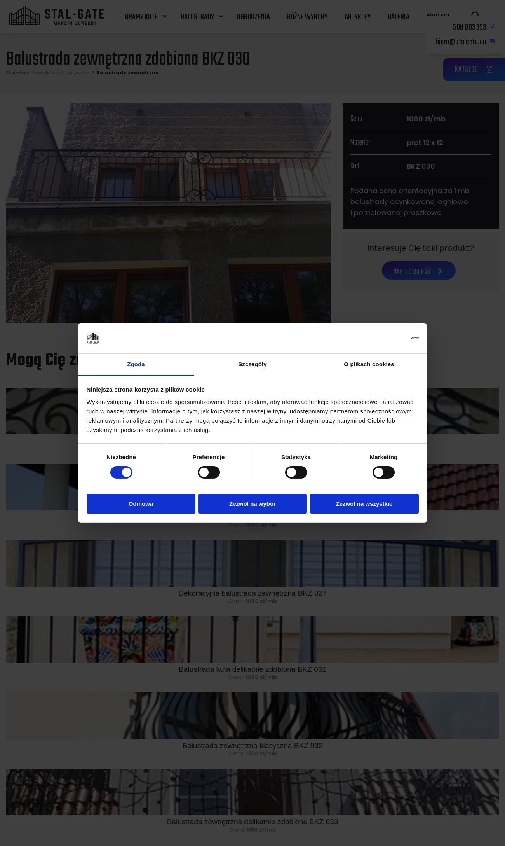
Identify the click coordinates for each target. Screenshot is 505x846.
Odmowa (141, 503)
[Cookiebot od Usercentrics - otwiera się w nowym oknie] (385, 338)
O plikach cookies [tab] (369, 364)
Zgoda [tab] (136, 364)
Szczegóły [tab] (252, 364)
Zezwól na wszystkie (364, 503)
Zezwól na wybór (252, 503)
